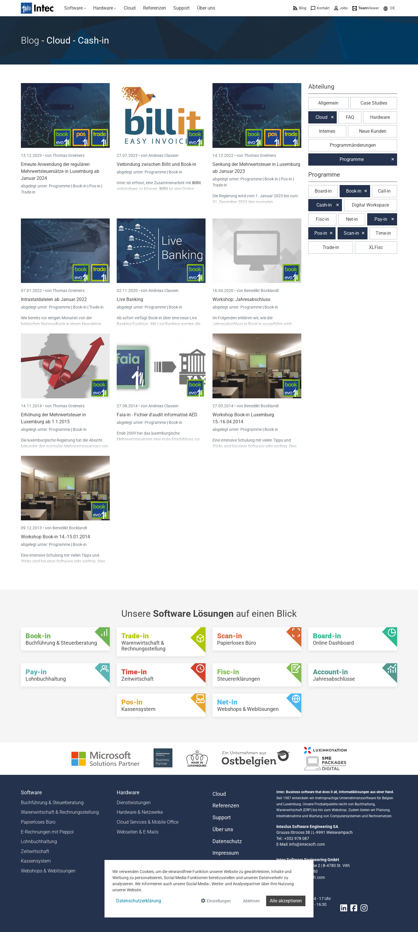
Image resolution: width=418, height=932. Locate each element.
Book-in (80, 186)
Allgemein (328, 103)
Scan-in (351, 233)
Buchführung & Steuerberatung (52, 802)
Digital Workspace (370, 205)
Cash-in (324, 205)
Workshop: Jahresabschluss (241, 299)
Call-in (384, 191)
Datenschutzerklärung (138, 901)
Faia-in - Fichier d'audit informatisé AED (157, 414)
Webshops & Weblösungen (48, 871)
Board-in (323, 191)
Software (31, 792)
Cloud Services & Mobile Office (148, 822)
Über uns (222, 829)
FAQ (350, 117)
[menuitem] (75, 8)
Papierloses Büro (38, 822)
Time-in (383, 233)
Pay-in (380, 219)
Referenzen (225, 806)
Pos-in (94, 186)
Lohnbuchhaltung (39, 841)
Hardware (380, 117)
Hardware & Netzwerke (140, 812)
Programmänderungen (353, 145)
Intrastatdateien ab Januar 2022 (54, 299)
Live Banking (130, 299)
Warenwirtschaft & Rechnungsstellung (60, 812)
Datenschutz (227, 841)
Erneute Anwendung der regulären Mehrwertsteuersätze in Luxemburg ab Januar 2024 (60, 171)
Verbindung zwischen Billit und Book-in (156, 164)
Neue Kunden (372, 131)
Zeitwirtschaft (35, 851)
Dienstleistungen (134, 802)
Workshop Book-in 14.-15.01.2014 (55, 537)
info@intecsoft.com (307, 844)
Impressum (225, 853)
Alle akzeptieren (286, 901)
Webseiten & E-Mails (137, 832)
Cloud (321, 117)
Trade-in (28, 192)
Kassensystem (36, 861)
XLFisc (376, 247)
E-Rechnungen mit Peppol (47, 832)
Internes (327, 131)
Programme (60, 186)
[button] (389, 8)
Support (221, 817)
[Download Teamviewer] (365, 8)
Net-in (352, 219)
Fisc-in (322, 219)
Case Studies (374, 103)
